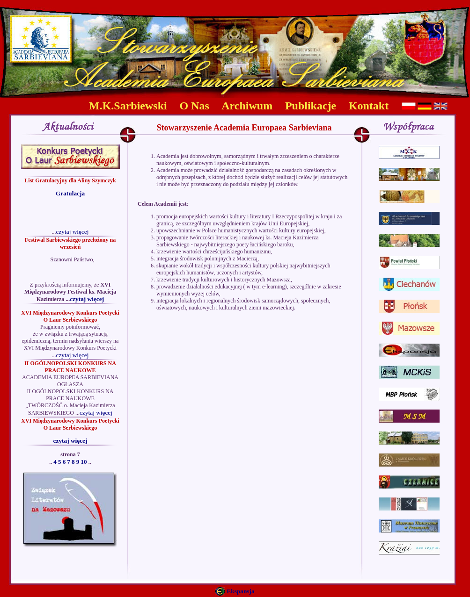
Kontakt (369, 106)
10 (84, 461)
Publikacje (310, 106)
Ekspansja (240, 591)
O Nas (194, 106)
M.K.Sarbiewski (128, 106)
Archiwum (246, 106)
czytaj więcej (72, 231)
